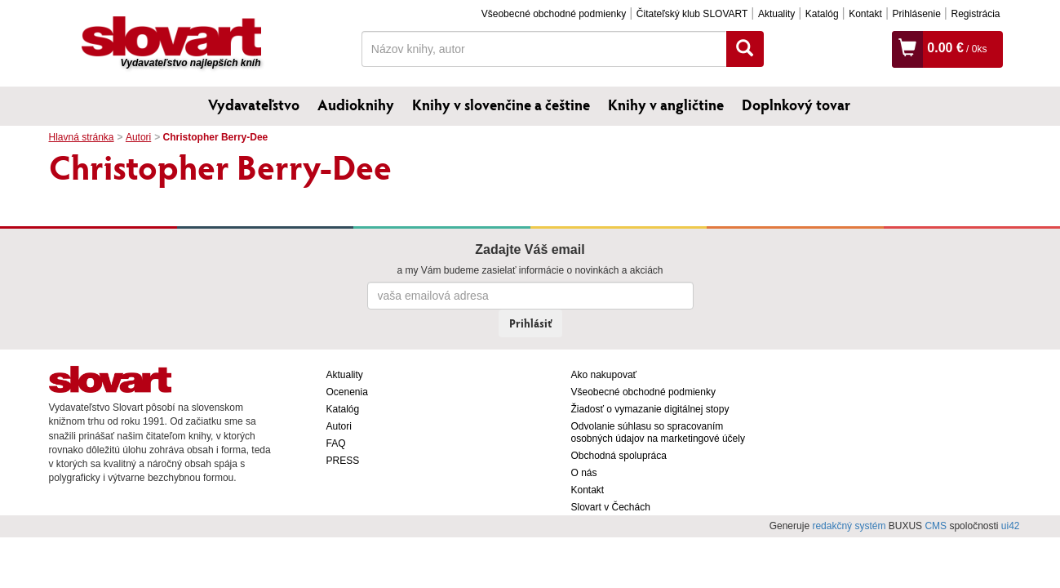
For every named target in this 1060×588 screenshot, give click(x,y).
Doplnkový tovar (796, 104)
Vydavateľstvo (253, 104)
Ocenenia (347, 392)
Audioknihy (355, 104)
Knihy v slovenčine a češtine (501, 104)
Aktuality (776, 14)
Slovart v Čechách (610, 507)
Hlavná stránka (81, 137)
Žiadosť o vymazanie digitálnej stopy (650, 409)
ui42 (1010, 526)
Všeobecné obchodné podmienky (553, 14)
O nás (584, 473)
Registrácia (975, 14)
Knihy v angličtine (666, 104)
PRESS (343, 460)
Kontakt (865, 14)
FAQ (336, 443)
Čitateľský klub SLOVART (691, 14)
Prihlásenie (916, 14)
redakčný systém (848, 526)
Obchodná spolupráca (619, 455)
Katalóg (822, 14)
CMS (936, 526)
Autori (138, 137)
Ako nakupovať (604, 375)
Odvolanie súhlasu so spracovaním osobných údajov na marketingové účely (658, 432)
